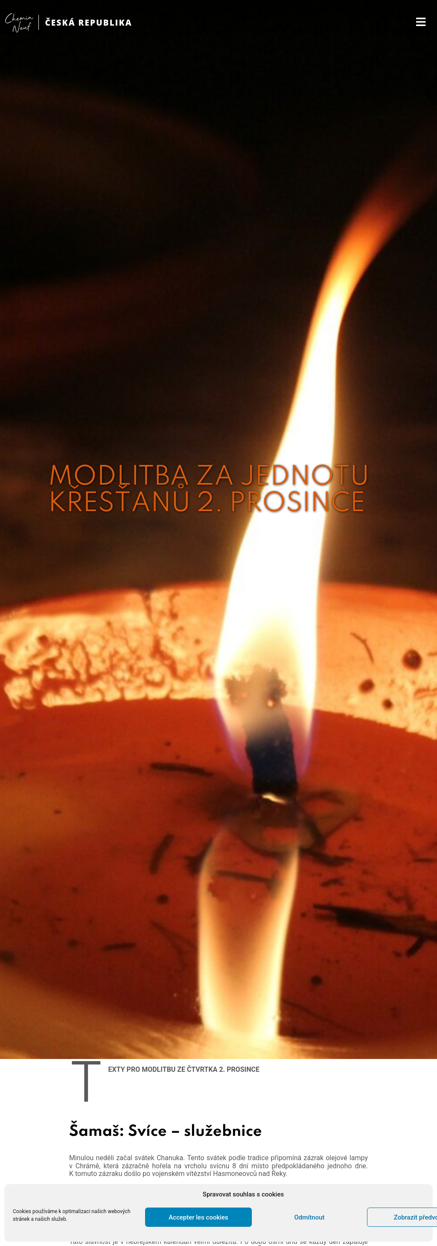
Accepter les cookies (198, 1217)
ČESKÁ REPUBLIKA (88, 22)
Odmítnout (309, 1217)
